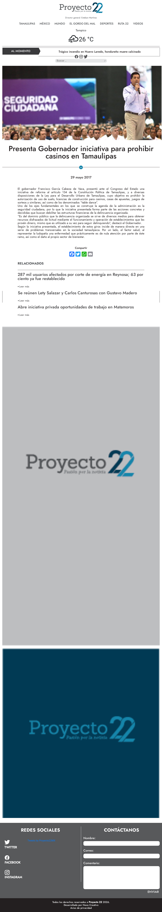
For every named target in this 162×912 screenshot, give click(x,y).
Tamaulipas (27, 24)
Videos (138, 24)
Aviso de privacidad (81, 908)
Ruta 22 (123, 24)
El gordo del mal (82, 24)
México (45, 24)
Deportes (106, 24)
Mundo (60, 24)
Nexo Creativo (90, 905)
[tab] (13, 844)
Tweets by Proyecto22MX (41, 840)
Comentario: (91, 863)
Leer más (24, 286)
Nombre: (89, 838)
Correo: (88, 850)
